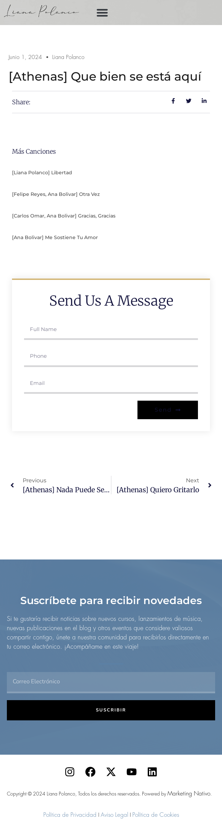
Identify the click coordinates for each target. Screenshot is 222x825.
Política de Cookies (155, 814)
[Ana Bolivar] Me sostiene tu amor (55, 237)
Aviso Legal (114, 814)
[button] (102, 12)
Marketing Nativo (188, 793)
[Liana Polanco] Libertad (42, 172)
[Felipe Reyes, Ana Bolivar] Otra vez (56, 194)
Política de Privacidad (70, 814)
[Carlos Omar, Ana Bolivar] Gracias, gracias (63, 216)
